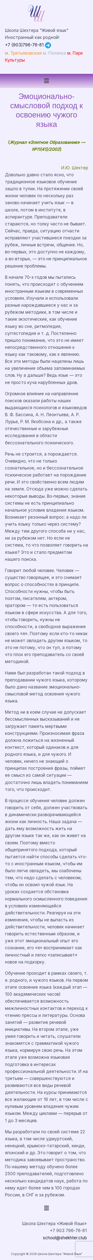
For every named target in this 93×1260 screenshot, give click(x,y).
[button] (46, 81)
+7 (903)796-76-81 (24, 44)
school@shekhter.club (65, 1237)
